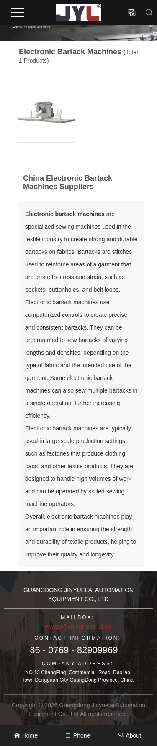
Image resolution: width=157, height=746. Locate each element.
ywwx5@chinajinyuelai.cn (77, 626)
